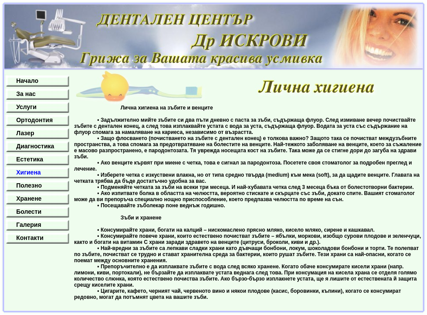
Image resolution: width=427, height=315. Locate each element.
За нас (25, 93)
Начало (27, 80)
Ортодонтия (34, 119)
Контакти (30, 237)
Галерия (28, 224)
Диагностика (35, 146)
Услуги (26, 106)
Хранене (28, 198)
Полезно (29, 185)
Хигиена (28, 172)
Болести (28, 211)
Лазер (25, 133)
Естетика (29, 159)
